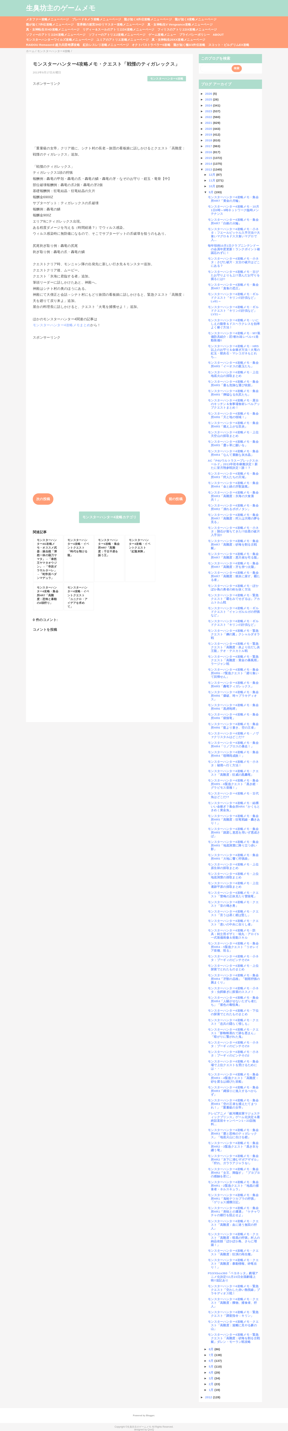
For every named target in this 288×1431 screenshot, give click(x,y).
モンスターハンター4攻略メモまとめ (61, 325)
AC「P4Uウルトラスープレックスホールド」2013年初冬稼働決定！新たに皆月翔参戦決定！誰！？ (233, 464)
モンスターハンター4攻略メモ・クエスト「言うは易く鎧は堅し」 (233, 913)
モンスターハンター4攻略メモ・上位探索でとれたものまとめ (233, 967)
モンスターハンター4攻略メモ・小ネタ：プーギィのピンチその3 (233, 1044)
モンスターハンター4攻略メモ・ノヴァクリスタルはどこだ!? (233, 735)
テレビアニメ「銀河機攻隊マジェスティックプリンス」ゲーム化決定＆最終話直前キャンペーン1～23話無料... (234, 1119)
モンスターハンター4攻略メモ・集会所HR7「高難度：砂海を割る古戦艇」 (233, 544)
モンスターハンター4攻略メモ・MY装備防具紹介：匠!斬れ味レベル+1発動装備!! (234, 336)
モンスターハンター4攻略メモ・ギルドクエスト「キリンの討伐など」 (233, 622)
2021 (209, 122)
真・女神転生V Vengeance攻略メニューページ (180, 24)
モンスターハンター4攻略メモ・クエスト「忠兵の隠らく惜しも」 (233, 1021)
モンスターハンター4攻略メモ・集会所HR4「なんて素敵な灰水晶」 (233, 452)
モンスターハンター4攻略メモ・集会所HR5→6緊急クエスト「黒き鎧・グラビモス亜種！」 (233, 784)
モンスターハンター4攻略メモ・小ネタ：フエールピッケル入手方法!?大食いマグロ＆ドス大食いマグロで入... (234, 234)
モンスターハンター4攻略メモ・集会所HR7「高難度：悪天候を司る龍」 (234, 555)
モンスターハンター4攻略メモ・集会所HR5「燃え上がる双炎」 (233, 424)
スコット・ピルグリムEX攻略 (228, 44)
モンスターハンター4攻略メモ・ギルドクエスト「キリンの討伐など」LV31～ (233, 310)
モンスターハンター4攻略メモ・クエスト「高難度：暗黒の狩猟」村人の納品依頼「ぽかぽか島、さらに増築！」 (234, 1239)
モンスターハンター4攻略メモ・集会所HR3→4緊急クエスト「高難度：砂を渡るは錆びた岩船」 (233, 1078)
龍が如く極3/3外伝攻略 (189, 44)
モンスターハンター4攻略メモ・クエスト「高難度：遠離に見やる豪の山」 (233, 1325)
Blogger (150, 1415)
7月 (212, 1355)
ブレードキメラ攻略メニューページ (96, 19)
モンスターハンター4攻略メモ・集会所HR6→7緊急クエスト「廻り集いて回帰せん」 (233, 673)
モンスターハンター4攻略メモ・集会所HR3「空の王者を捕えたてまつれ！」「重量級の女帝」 (233, 1104)
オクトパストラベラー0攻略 (151, 44)
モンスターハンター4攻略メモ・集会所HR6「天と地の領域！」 (233, 415)
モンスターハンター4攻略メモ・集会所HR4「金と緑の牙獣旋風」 (233, 484)
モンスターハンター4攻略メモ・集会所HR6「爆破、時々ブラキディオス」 (233, 695)
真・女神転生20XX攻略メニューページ (178, 39)
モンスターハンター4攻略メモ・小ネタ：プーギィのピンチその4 (233, 958)
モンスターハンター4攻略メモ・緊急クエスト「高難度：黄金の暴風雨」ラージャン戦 (234, 660)
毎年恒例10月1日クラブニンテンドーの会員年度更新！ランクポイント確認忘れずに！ (234, 249)
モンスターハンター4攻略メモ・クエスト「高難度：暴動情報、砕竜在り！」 (233, 1263)
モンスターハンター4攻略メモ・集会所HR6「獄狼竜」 (233, 716)
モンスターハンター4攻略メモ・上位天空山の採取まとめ (233, 434)
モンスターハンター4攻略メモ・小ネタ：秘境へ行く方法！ (233, 763)
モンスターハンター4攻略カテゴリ (109, 517)
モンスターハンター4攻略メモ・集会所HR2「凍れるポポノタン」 (233, 507)
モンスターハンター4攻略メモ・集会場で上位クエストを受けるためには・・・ (233, 1065)
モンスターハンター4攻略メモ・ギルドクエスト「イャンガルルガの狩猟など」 (234, 611)
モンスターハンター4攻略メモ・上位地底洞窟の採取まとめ (233, 875)
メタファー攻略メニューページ (47, 19)
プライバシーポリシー (194, 34)
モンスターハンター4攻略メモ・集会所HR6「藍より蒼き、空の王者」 (233, 725)
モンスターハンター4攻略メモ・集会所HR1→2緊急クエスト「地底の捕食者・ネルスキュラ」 (233, 1185)
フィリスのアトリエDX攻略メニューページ (187, 29)
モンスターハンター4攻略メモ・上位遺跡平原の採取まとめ (233, 884)
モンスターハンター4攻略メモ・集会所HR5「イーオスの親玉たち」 (233, 364)
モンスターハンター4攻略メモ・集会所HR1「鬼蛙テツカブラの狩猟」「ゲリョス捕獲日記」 (233, 1198)
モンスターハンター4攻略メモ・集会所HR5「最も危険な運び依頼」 (233, 383)
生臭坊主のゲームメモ (61, 8)
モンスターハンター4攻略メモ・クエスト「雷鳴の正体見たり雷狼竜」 (233, 894)
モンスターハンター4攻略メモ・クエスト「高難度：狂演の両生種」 (233, 1252)
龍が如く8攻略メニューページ (195, 19)
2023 (209, 111)
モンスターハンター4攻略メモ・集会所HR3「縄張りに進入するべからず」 (233, 1091)
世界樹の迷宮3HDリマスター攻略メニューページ (110, 24)
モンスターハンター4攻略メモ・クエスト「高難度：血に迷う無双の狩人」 (233, 1224)
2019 (209, 134)
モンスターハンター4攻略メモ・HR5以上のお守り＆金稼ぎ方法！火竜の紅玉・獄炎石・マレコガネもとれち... (234, 351)
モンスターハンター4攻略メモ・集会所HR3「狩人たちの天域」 (233, 475)
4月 (212, 1372)
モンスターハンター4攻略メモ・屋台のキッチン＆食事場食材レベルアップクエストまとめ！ (234, 404)
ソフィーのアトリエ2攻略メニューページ (117, 34)
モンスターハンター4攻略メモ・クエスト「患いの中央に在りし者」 (233, 922)
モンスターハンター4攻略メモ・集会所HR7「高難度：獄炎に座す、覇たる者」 (234, 576)
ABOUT (218, 34)
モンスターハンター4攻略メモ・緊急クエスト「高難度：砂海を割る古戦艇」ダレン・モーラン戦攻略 (234, 1338)
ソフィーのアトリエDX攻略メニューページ (56, 34)
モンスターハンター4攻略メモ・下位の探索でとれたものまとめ (233, 1012)
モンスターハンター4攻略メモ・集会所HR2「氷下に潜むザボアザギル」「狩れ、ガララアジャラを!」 (234, 1159)
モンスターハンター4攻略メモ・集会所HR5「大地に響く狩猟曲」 (233, 856)
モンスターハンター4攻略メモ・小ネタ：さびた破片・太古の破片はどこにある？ (234, 262)
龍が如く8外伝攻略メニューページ (148, 19)
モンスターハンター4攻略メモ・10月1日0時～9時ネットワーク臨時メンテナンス (233, 210)
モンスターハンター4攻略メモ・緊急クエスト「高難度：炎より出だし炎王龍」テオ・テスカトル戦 (234, 647)
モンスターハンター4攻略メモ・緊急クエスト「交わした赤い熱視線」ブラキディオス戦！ (234, 1289)
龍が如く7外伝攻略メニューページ (50, 24)
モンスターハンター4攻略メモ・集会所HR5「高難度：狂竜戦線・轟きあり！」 (234, 819)
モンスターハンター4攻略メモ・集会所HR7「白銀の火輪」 (233, 221)
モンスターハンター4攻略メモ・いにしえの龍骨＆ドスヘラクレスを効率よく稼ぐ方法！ (234, 323)
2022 (209, 117)
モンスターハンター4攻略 (166, 78)
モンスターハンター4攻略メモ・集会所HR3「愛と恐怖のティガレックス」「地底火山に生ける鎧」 (233, 1133)
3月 (212, 1378)
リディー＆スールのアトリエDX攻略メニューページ (118, 29)
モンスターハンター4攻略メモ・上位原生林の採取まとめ (233, 866)
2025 (209, 99)
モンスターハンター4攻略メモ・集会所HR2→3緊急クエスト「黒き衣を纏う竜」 (233, 1146)
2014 (209, 163)
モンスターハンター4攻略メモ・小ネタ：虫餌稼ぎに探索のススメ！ (233, 990)
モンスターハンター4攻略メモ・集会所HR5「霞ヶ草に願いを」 (233, 443)
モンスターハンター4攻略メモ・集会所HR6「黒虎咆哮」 (233, 706)
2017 (209, 146)
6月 (212, 1360)
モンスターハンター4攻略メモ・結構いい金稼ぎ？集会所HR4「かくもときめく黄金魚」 (234, 806)
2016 (209, 152)
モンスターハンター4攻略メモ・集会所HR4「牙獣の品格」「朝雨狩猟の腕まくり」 (234, 979)
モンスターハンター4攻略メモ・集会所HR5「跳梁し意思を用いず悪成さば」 (234, 832)
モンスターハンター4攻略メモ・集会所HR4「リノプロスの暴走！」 (233, 744)
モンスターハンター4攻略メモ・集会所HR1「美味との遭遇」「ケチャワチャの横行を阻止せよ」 (234, 1211)
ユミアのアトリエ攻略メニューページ (122, 39)
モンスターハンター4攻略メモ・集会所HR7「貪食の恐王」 (233, 286)
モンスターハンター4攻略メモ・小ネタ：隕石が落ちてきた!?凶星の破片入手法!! (234, 531)
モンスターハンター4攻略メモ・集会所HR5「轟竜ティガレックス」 (233, 684)
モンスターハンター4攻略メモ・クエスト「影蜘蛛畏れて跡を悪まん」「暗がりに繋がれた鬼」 (233, 1033)
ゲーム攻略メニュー (162, 34)
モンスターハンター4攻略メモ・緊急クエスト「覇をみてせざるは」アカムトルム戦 (234, 598)
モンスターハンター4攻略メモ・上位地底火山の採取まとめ (233, 374)
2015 (209, 158)
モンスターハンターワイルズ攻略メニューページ (59, 39)
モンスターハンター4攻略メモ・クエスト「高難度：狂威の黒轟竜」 (233, 772)
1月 (212, 1390)
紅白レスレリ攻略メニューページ (106, 44)
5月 (212, 1366)
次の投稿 (43, 499)
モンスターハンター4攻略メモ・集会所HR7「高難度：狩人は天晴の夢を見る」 (234, 518)
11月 (212, 180)
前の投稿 (176, 499)
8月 (212, 1349)
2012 (209, 1397)
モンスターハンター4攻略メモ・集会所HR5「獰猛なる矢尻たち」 (233, 392)
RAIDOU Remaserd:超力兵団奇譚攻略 (53, 44)
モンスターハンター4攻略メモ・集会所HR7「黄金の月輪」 (233, 198)
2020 (209, 128)
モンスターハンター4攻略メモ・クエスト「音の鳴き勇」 (233, 903)
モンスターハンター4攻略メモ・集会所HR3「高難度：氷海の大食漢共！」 (233, 496)
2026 (209, 93)
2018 (209, 140)
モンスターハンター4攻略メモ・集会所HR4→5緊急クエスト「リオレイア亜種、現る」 (233, 947)
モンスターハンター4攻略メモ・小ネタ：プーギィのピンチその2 (233, 1053)
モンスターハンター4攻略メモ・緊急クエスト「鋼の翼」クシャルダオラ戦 (234, 634)
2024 (209, 105)
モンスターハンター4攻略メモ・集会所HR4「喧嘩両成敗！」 (233, 753)
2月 (212, 1384)
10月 (212, 186)
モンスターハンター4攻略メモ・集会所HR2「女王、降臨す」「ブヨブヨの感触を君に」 (234, 1172)
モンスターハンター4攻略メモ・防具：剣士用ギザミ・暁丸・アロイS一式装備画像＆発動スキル (233, 934)
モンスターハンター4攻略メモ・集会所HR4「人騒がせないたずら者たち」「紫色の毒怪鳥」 (233, 1001)
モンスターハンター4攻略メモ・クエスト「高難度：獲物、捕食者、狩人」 (233, 1302)
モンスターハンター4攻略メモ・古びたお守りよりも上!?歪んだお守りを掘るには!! (234, 275)
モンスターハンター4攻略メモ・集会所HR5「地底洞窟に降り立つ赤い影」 (233, 845)
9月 (212, 192)
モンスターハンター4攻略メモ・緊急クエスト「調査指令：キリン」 (233, 1313)
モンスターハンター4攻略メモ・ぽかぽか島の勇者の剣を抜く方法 (233, 587)
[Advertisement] (109, 114)
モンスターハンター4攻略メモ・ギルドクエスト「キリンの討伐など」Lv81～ (233, 297)
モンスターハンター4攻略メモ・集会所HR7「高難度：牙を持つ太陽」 (233, 565)
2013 (209, 169)
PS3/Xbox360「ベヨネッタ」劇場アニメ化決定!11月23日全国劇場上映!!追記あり (233, 1276)
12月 (212, 174)
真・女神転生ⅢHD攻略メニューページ (53, 29)
